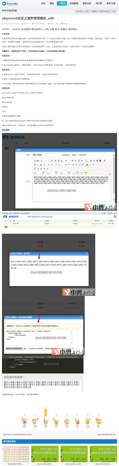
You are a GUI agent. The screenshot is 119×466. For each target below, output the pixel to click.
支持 (87, 427)
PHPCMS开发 (104, 11)
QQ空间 (16, 29)
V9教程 (61, 3)
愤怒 (45, 427)
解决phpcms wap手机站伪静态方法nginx (17, 434)
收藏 (65, 24)
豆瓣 (51, 29)
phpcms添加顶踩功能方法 (106, 434)
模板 (52, 3)
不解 (35, 427)
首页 (43, 3)
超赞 (98, 427)
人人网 (45, 29)
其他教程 (74, 3)
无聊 (66, 427)
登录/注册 (110, 3)
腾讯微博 (36, 29)
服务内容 (87, 3)
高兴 (77, 427)
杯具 (56, 427)
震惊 (24, 427)
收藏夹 (63, 29)
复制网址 (72, 29)
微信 (57, 29)
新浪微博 (26, 29)
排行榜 (99, 3)
